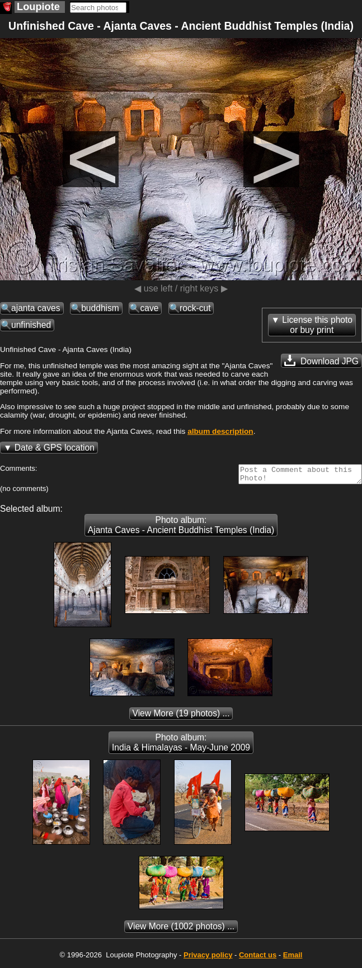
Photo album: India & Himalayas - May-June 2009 (181, 746)
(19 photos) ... (181, 716)
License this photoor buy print (317, 325)
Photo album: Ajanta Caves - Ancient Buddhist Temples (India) (181, 528)
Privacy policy (208, 958)
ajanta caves (35, 308)
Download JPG (321, 360)
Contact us (257, 958)
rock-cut (195, 308)
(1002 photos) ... (181, 929)
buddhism (100, 308)
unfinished (31, 325)
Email (293, 958)
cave (149, 308)
